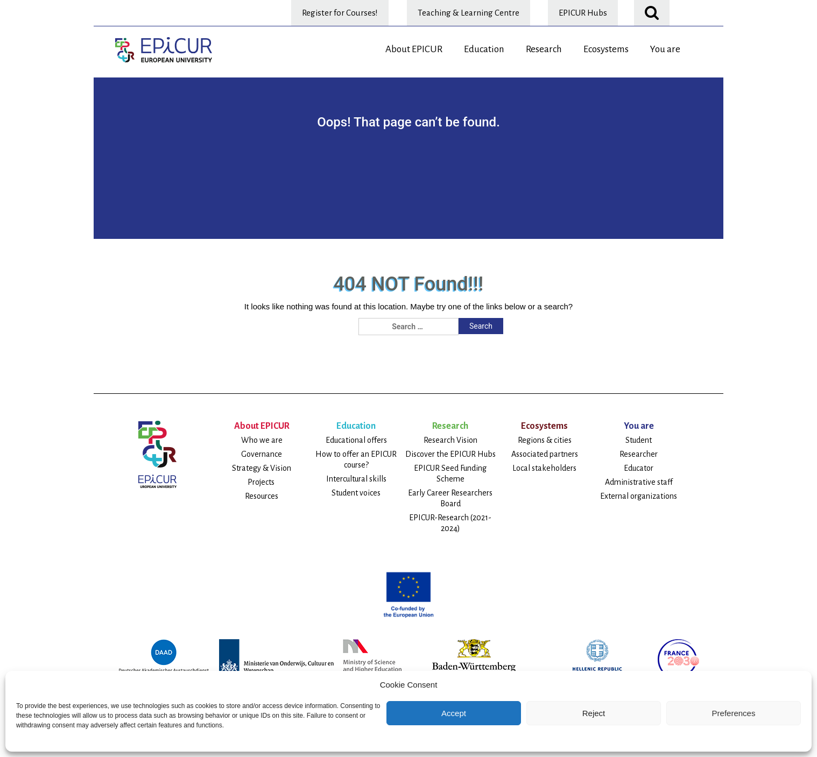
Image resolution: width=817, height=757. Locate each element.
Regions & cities (545, 440)
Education (484, 49)
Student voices (356, 493)
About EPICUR (413, 49)
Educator (638, 468)
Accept (453, 713)
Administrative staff (639, 482)
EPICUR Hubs (583, 12)
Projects (262, 482)
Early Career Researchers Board (450, 498)
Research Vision (450, 440)
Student (638, 440)
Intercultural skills (356, 479)
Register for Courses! (340, 12)
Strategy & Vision (261, 468)
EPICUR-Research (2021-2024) (450, 523)
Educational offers (356, 440)
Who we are (262, 440)
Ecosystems (606, 49)
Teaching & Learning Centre (468, 12)
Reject (593, 713)
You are (665, 49)
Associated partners (544, 454)
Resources (261, 496)
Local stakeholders (544, 468)
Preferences (734, 713)
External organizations (638, 496)
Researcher (638, 454)
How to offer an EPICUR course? (356, 459)
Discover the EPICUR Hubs (450, 454)
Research (544, 49)
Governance (261, 454)
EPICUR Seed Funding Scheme (450, 473)
